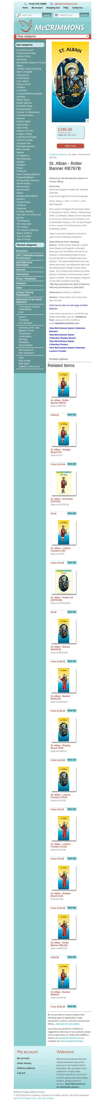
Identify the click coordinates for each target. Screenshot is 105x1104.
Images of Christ (25, 130)
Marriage (23, 339)
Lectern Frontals (25, 140)
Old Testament (24, 158)
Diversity (21, 96)
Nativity (20, 152)
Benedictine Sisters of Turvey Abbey (31, 64)
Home (25, 8)
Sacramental (23, 189)
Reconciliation (26, 345)
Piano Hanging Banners (28, 174)
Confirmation (23, 78)
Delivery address (26, 1068)
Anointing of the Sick (29, 327)
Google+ (50, 1098)
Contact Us (77, 8)
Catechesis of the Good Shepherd (28, 300)
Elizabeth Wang (24, 106)
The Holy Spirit (24, 224)
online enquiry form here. (72, 1041)
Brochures (22, 251)
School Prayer (24, 202)
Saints (20, 193)
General (21, 118)
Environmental (24, 109)
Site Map (42, 1098)
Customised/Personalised (29, 93)
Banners (63, 154)
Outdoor (21, 162)
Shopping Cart (53, 8)
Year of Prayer (24, 239)
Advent (22, 317)
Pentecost (22, 171)
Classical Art (23, 75)
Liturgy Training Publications (24, 293)
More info (72, 415)
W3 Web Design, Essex (26, 1098)
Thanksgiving (23, 220)
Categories (54, 154)
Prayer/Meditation (25, 177)
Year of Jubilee (24, 236)
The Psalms (23, 227)
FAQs (65, 8)
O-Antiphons (23, 155)
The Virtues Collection (28, 230)
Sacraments (22, 274)
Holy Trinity (22, 127)
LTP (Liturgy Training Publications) (29, 308)
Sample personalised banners (27, 197)
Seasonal (21, 208)
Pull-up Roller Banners (28, 180)
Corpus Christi (24, 84)
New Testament (26, 353)
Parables (21, 165)
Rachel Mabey (24, 183)
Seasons (21, 269)
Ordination (24, 342)
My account (23, 1058)
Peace (20, 168)
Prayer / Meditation (26, 278)
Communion (25, 333)
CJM (21, 312)
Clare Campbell (24, 71)
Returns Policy (38, 1092)
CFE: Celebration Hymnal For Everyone (29, 256)
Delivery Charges (22, 1092)
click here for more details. (67, 1024)
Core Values (23, 81)
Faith (21, 357)
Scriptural (21, 205)
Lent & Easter (25, 323)
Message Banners (26, 146)
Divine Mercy (23, 99)
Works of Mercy (24, 233)
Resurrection (23, 186)
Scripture (21, 283)
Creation (21, 87)
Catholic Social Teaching (29, 68)
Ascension (22, 59)
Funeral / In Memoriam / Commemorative (29, 114)
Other (19, 287)
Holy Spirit (24, 363)
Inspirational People (26, 137)
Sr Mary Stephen (25, 211)
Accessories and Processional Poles (26, 51)
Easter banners (24, 103)
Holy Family (22, 124)
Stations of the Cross (29, 366)
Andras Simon (24, 56)
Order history (24, 1063)
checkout (84, 15)
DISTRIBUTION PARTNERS (24, 263)
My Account (37, 8)
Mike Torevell (23, 149)
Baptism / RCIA (26, 330)
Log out (21, 1073)
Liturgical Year (24, 143)
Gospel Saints (24, 121)
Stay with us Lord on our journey (29, 216)
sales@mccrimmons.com (65, 4)
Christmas (24, 320)
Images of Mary (24, 134)
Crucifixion (22, 90)
